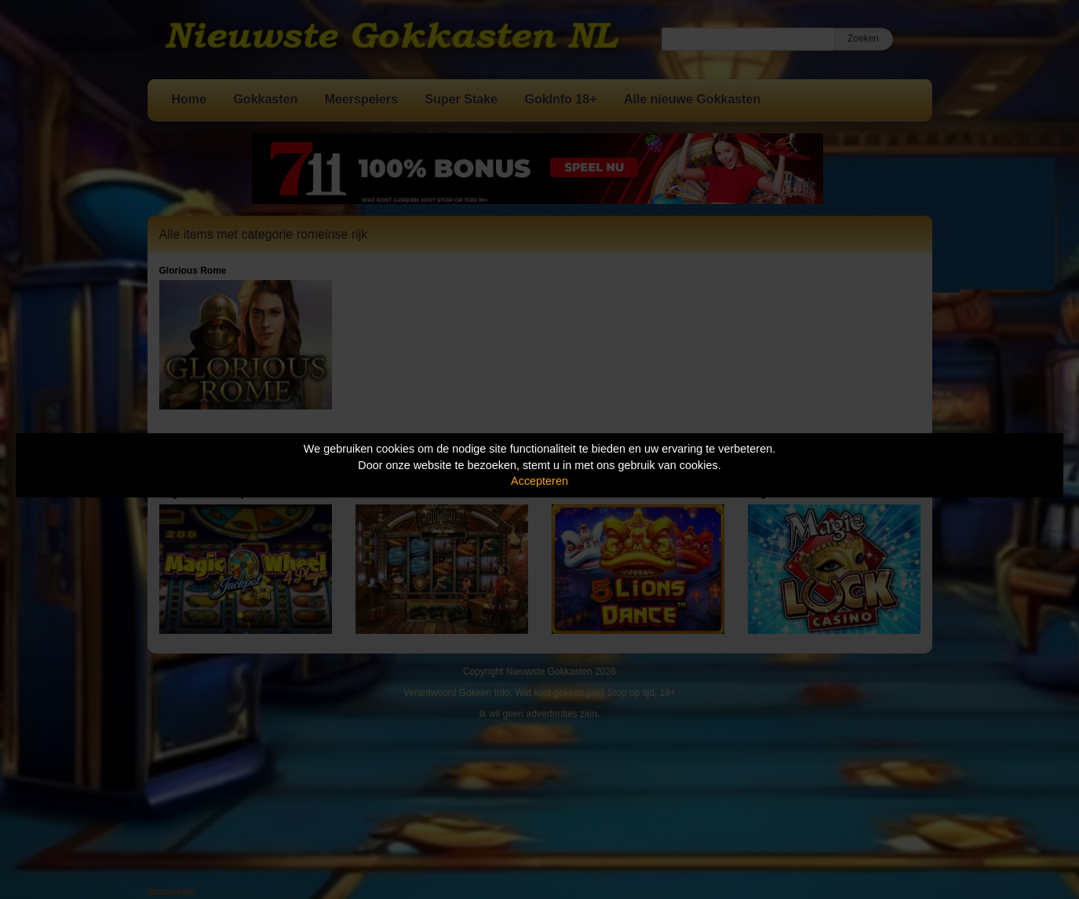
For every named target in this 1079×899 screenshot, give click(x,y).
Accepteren (539, 481)
